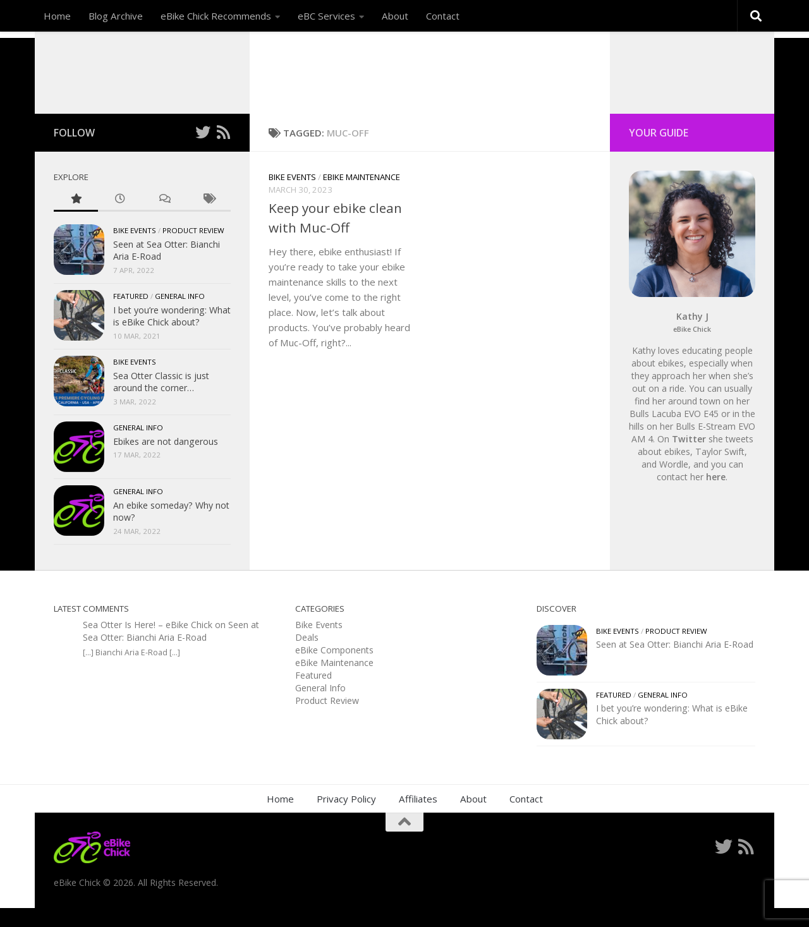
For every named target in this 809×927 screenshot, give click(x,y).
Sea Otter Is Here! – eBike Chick (147, 644)
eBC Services (326, 15)
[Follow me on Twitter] (202, 151)
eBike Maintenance (361, 196)
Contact (442, 15)
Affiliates (418, 817)
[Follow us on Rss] (223, 151)
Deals (307, 656)
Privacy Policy (346, 817)
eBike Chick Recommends (216, 15)
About (395, 15)
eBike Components (334, 669)
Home (57, 15)
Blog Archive (115, 15)
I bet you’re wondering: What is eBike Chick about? (172, 335)
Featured (131, 315)
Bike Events (292, 196)
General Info (180, 315)
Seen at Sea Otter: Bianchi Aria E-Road (171, 650)
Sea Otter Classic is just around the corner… (161, 401)
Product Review (193, 249)
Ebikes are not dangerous (165, 460)
